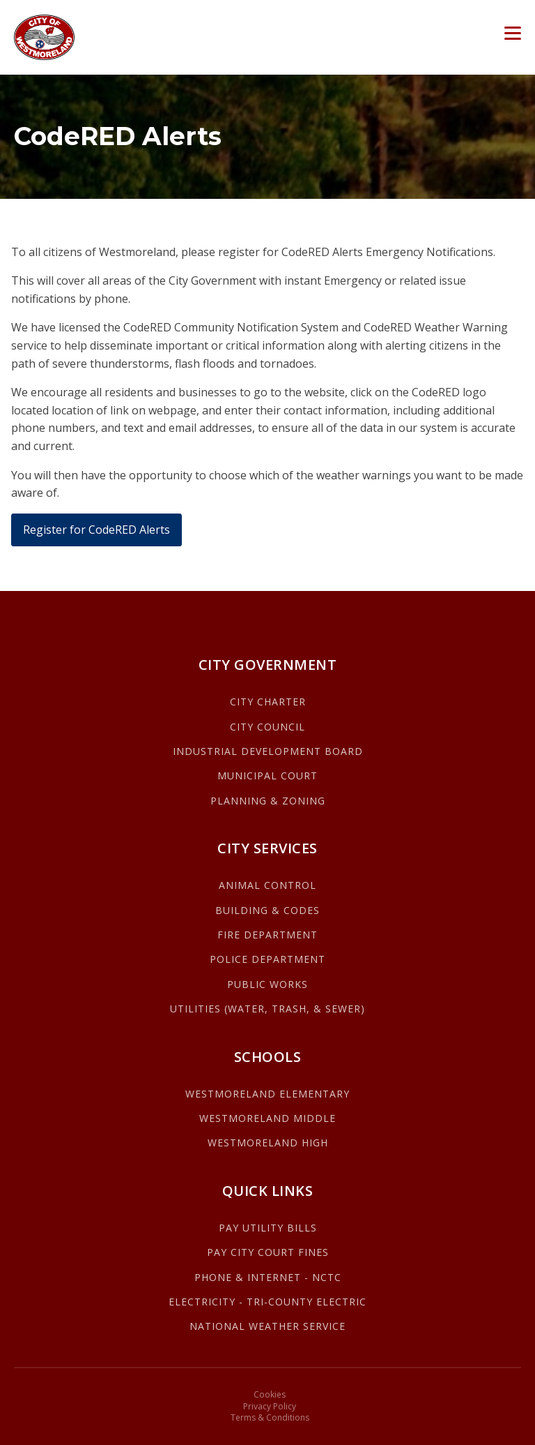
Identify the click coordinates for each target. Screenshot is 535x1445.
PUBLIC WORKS (267, 984)
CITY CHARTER (268, 701)
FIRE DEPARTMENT (267, 934)
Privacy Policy (269, 1406)
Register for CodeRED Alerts (96, 529)
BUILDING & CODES (267, 910)
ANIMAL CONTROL (267, 885)
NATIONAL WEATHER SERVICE (267, 1326)
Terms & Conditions (270, 1417)
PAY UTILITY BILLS (268, 1227)
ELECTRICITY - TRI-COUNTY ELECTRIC (267, 1301)
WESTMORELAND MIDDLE (267, 1118)
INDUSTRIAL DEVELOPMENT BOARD (268, 751)
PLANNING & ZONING (267, 800)
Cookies (270, 1394)
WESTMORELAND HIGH (268, 1142)
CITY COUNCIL (267, 726)
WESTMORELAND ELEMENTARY (267, 1093)
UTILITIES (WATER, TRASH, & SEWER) (267, 1008)
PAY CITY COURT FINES (268, 1252)
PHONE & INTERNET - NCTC (267, 1277)
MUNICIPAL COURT (267, 775)
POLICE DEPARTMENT (267, 959)
